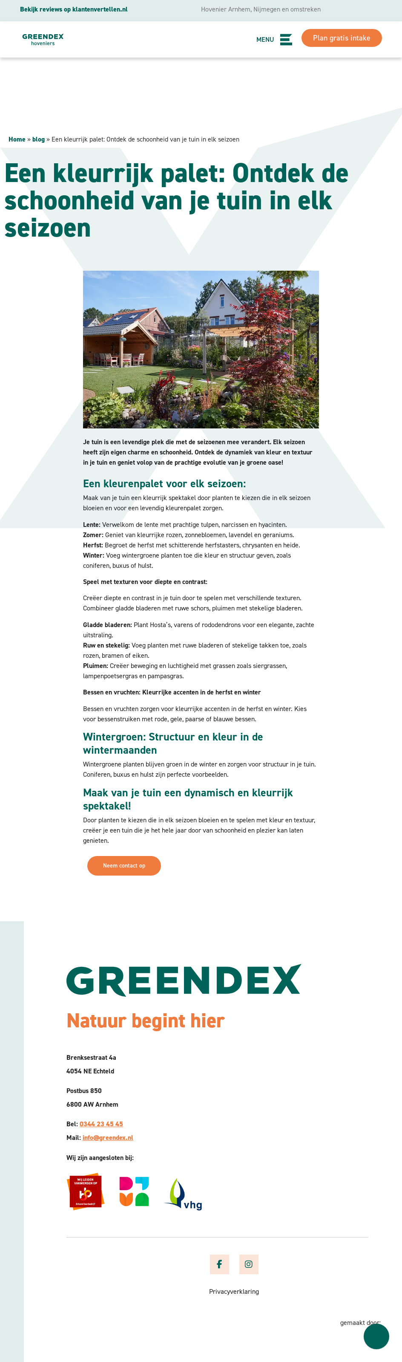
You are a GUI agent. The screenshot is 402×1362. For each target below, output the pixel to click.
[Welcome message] (376, 1336)
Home (17, 139)
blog (38, 139)
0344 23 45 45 (101, 1123)
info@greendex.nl (108, 1137)
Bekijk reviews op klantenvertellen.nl (74, 9)
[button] (286, 39)
